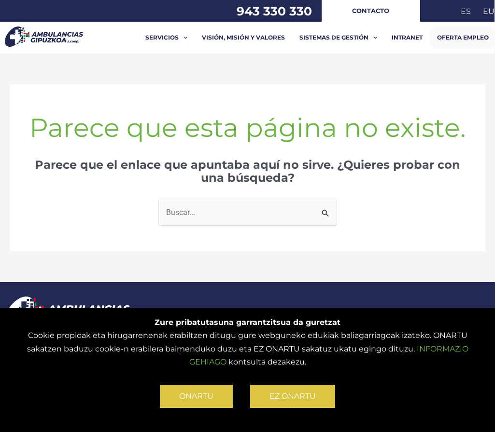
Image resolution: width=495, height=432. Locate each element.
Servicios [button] (166, 37)
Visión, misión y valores (243, 37)
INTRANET (407, 37)
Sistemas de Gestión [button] (338, 37)
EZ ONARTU (292, 396)
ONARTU (196, 396)
